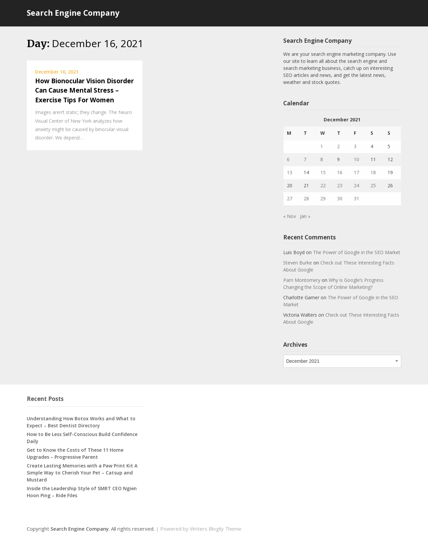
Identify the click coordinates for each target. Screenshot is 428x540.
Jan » (305, 216)
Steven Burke (297, 262)
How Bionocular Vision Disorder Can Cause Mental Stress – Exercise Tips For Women (84, 90)
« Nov (289, 216)
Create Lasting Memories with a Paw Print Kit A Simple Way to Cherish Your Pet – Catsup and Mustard (82, 472)
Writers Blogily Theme (215, 528)
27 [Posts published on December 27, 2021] (289, 198)
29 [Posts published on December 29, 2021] (323, 198)
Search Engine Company (73, 12)
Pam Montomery (301, 280)
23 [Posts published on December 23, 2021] (339, 185)
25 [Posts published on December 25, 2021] (373, 185)
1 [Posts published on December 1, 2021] (321, 146)
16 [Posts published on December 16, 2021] (339, 172)
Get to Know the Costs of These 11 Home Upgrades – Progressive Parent (75, 453)
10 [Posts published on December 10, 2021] (356, 159)
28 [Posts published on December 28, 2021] (306, 198)
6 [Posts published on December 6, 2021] (288, 159)
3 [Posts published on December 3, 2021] (355, 146)
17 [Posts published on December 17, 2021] (356, 172)
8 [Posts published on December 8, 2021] (321, 159)
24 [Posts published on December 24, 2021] (356, 185)
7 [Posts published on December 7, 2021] (305, 159)
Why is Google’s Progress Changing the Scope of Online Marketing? (333, 283)
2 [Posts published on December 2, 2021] (338, 146)
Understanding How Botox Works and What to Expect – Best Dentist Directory (81, 422)
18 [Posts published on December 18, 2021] (373, 172)
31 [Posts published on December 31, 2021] (356, 198)
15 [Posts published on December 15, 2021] (323, 172)
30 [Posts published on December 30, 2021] (339, 198)
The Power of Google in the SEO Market (356, 252)
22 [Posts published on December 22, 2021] (323, 185)
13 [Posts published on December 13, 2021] (289, 172)
